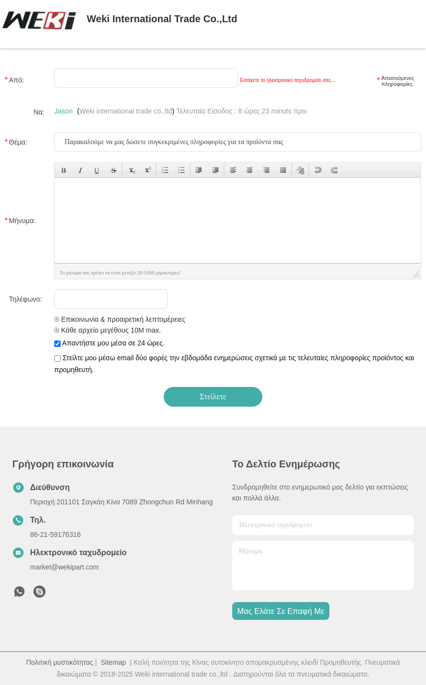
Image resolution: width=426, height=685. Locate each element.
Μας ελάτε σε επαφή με (280, 611)
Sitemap (113, 662)
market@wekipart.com (64, 567)
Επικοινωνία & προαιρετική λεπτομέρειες (119, 319)
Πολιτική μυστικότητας (59, 662)
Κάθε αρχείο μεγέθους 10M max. (107, 330)
